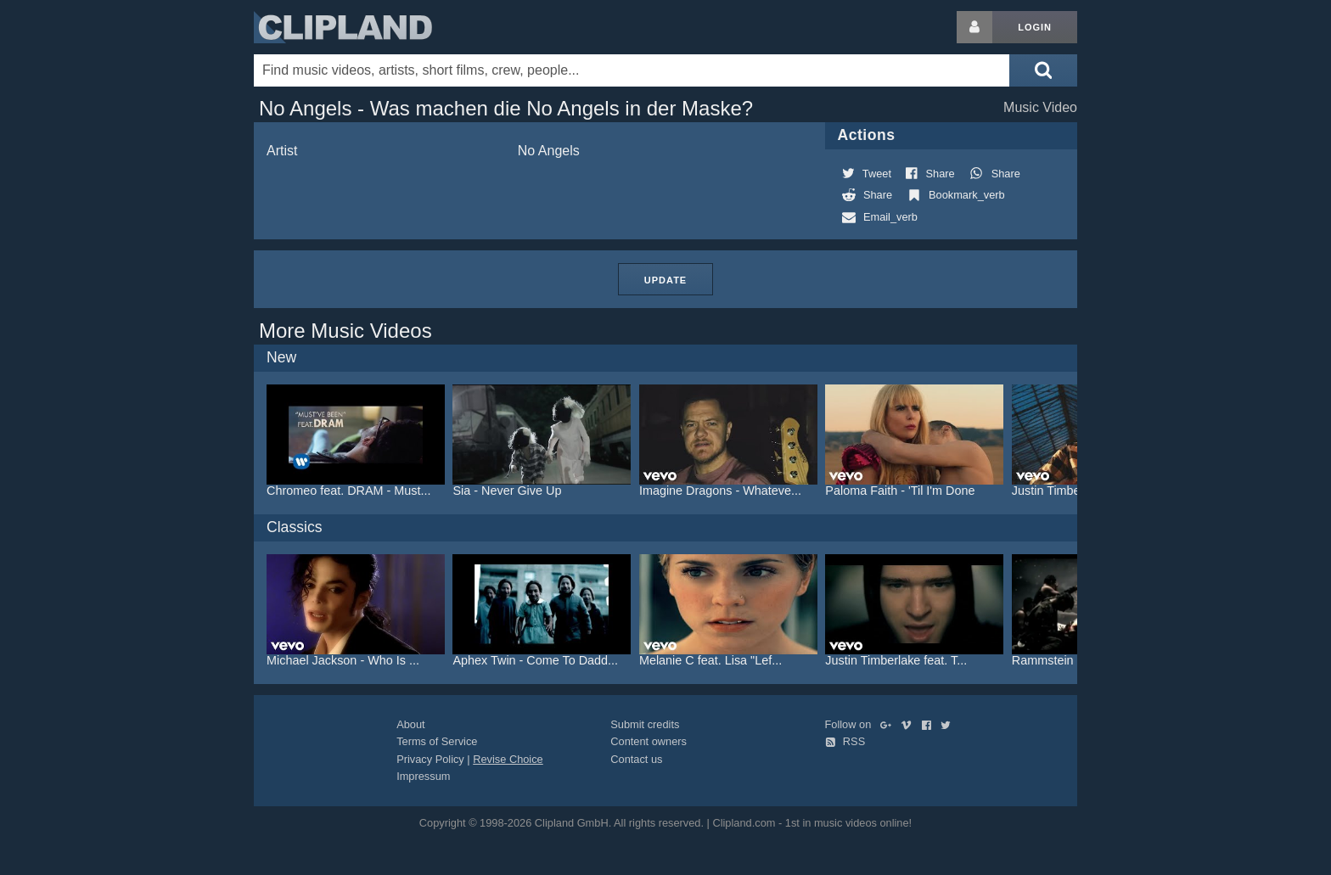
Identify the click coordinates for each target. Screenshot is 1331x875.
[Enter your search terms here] (631, 70)
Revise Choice (508, 759)
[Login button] (974, 27)
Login (1035, 27)
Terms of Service (436, 741)
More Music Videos (345, 330)
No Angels (549, 150)
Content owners (648, 741)
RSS (845, 741)
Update (665, 280)
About (410, 724)
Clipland (343, 27)
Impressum (423, 776)
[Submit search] (1043, 70)
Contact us (636, 759)
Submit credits (644, 724)
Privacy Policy (430, 759)
